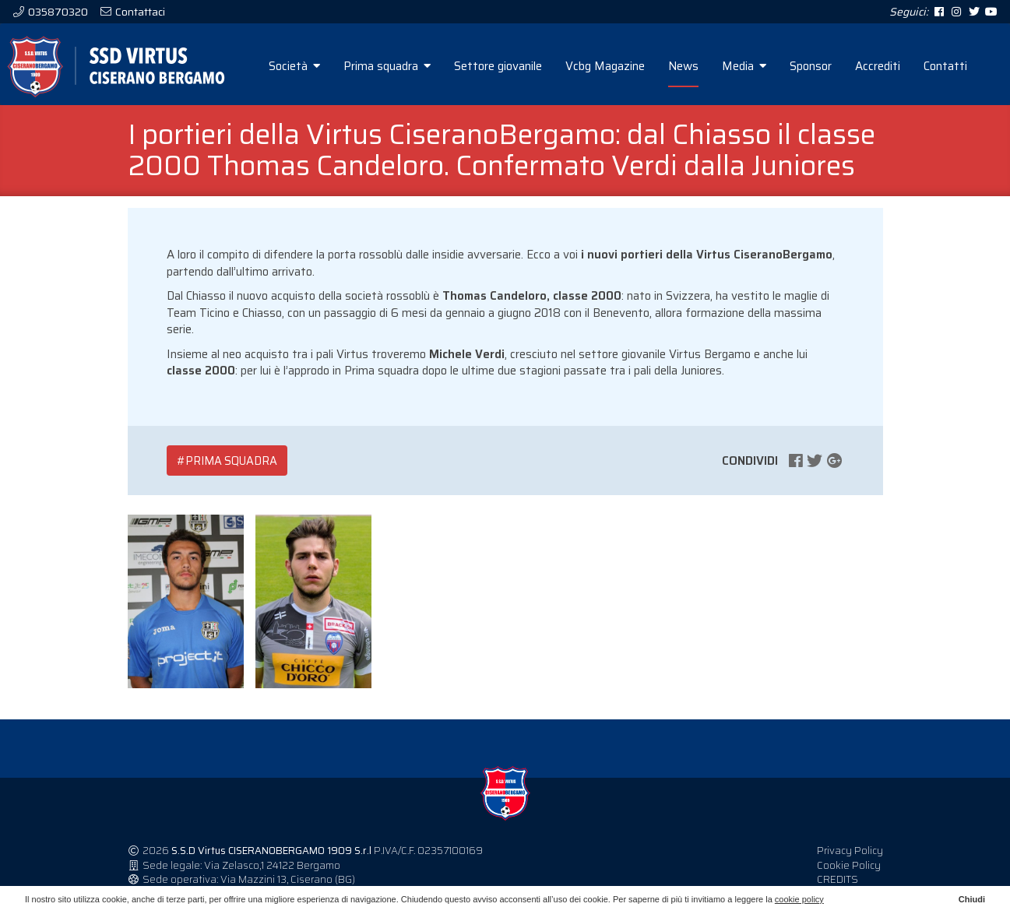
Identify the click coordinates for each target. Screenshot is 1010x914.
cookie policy (799, 899)
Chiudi (972, 899)
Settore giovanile (498, 66)
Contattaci (139, 11)
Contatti (945, 66)
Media (744, 66)
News (683, 66)
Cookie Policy (849, 865)
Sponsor (811, 66)
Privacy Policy (850, 850)
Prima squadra (387, 66)
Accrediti (877, 66)
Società (294, 66)
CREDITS (837, 879)
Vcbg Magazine (605, 66)
